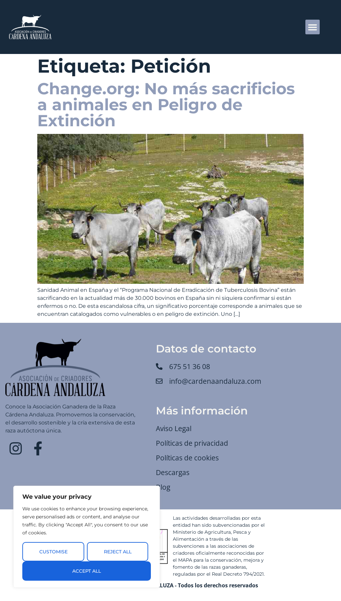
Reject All (118, 552)
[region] (86, 537)
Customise (53, 552)
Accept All (86, 571)
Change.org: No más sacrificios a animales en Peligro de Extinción (166, 104)
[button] (312, 27)
